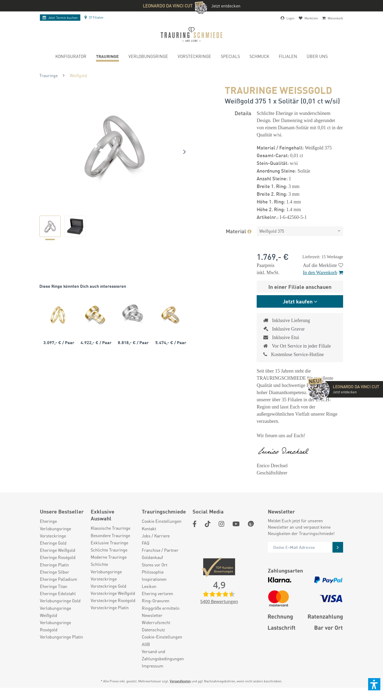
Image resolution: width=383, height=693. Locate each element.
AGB (146, 644)
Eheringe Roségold (58, 557)
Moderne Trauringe (109, 557)
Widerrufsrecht (156, 622)
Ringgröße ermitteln (161, 608)
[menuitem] (71, 57)
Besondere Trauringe (110, 535)
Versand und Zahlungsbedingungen (163, 655)
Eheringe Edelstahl (58, 593)
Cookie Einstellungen (161, 521)
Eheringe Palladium (58, 579)
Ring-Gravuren (155, 600)
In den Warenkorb (323, 272)
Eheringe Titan (53, 586)
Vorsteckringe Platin (110, 607)
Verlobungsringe (55, 528)
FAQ (145, 543)
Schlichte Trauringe (109, 550)
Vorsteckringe (53, 535)
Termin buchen (60, 18)
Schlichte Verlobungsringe (106, 567)
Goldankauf (152, 557)
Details (243, 112)
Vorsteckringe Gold (108, 586)
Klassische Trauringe (110, 528)
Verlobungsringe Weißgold (55, 611)
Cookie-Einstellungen (162, 637)
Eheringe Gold (53, 543)
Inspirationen (154, 579)
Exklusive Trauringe (109, 542)
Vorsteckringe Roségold (113, 600)
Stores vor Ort (154, 564)
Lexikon (149, 586)
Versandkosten (180, 681)
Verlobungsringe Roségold (55, 626)
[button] (374, 684)
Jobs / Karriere (156, 535)
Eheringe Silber (54, 572)
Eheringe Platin (54, 564)
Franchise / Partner (160, 550)
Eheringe (48, 521)
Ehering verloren (157, 593)
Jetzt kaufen (298, 301)
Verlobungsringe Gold (60, 600)
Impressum (152, 666)
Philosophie (153, 572)
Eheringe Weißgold (57, 550)
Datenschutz (153, 629)
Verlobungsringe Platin (61, 637)
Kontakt (149, 528)
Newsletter (152, 615)
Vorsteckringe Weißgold (113, 593)
